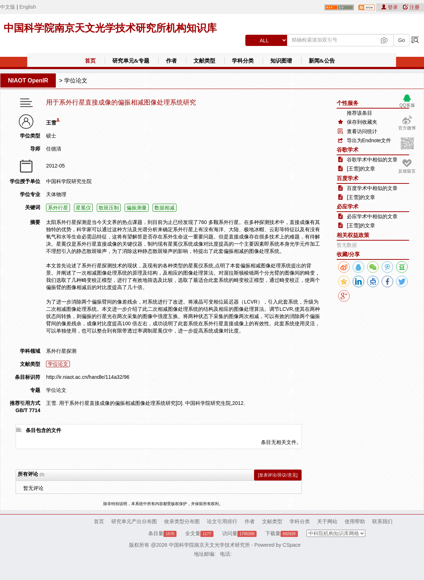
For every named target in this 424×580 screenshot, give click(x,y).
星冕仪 (83, 208)
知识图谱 (281, 61)
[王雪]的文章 (361, 169)
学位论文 (75, 80)
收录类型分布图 (182, 521)
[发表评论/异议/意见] (278, 475)
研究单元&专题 (131, 61)
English (27, 7)
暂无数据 (347, 245)
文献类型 (204, 61)
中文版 (7, 7)
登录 (390, 7)
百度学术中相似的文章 (372, 188)
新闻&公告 (322, 61)
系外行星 (58, 208)
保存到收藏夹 (362, 122)
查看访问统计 (362, 131)
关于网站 (327, 521)
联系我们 (382, 521)
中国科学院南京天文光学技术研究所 (209, 545)
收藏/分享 (348, 254)
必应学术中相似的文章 (372, 216)
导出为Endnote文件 (369, 140)
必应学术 (347, 206)
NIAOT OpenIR (28, 80)
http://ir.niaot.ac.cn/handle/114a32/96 (87, 377)
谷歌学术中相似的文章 (372, 159)
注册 (411, 7)
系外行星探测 (61, 351)
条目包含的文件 (43, 430)
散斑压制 (109, 208)
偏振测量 (136, 208)
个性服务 (347, 103)
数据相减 (164, 208)
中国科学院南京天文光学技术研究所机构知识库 (110, 28)
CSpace (292, 545)
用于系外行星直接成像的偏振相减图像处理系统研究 (121, 102)
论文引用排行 (222, 521)
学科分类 (243, 61)
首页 (90, 61)
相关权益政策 (353, 235)
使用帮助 (355, 521)
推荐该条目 (359, 113)
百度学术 (347, 178)
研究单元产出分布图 (134, 521)
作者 (171, 61)
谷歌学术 (347, 150)
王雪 (51, 123)
